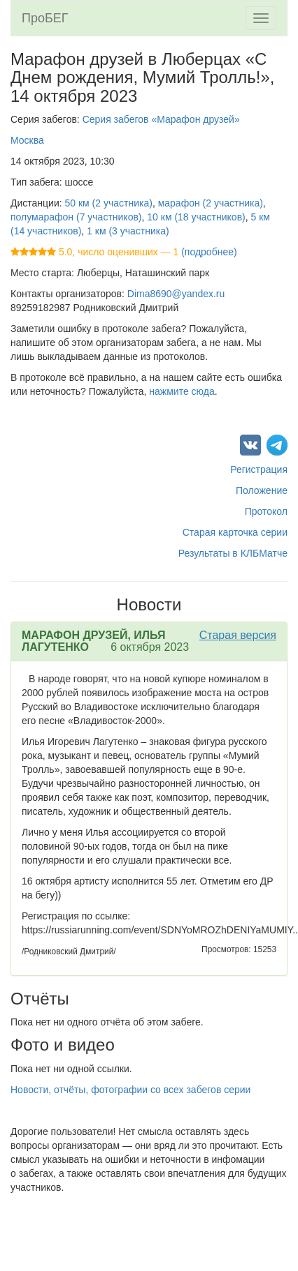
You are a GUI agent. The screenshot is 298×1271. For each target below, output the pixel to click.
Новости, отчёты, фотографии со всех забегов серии (130, 1089)
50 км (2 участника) (108, 203)
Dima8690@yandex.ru (176, 293)
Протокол (266, 511)
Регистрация (259, 469)
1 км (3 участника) (128, 230)
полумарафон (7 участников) (76, 217)
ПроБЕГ (45, 18)
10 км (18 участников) (196, 217)
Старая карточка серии (235, 532)
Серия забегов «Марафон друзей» (161, 119)
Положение (262, 490)
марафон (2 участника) (210, 203)
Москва (27, 140)
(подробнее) (208, 251)
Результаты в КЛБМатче (233, 553)
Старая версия (237, 635)
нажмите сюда (181, 391)
